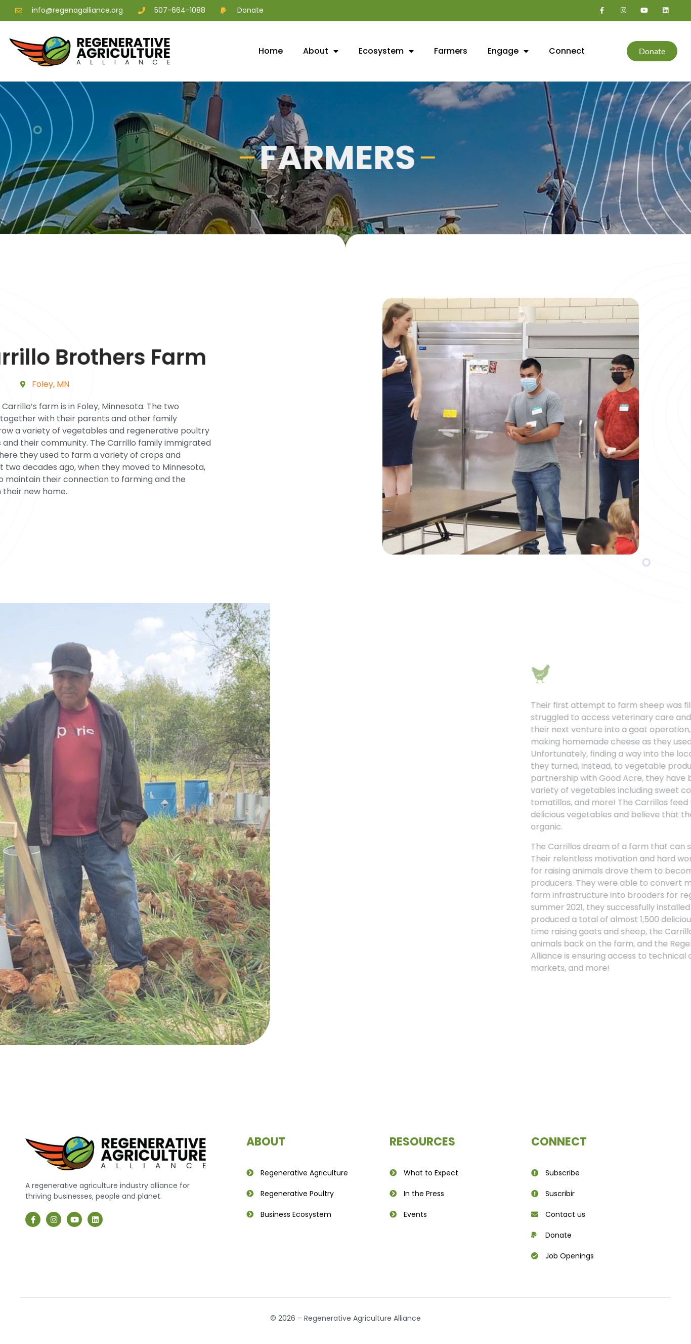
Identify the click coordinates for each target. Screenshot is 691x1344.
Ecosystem (386, 51)
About (320, 51)
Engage (508, 51)
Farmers (450, 51)
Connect (567, 51)
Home (270, 51)
